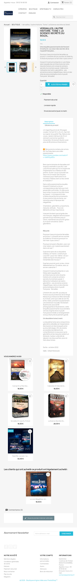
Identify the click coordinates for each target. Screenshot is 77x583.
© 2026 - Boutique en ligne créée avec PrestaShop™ (38, 580)
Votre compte (46, 555)
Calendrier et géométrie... (57, 386)
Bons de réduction (46, 571)
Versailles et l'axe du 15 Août (20, 421)
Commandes (44, 564)
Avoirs (42, 566)
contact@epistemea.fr (66, 575)
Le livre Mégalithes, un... (38, 499)
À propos (22, 9)
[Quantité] (42, 84)
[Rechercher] (62, 17)
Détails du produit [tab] (51, 125)
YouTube (11, 547)
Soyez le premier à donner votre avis (39, 518)
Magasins (7, 577)
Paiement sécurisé (10, 569)
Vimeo (15, 547)
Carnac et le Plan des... (20, 386)
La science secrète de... (56, 421)
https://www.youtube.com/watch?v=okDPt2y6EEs (55, 156)
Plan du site (8, 574)
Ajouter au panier (57, 84)
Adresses (43, 569)
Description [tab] (49, 122)
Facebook (6, 547)
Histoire (6, 566)
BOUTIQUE (33, 9)
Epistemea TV (45, 9)
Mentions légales (10, 559)
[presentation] (50, 540)
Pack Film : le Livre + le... (20, 456)
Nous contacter (9, 571)
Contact (22, 13)
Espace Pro (58, 9)
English (32, 13)
